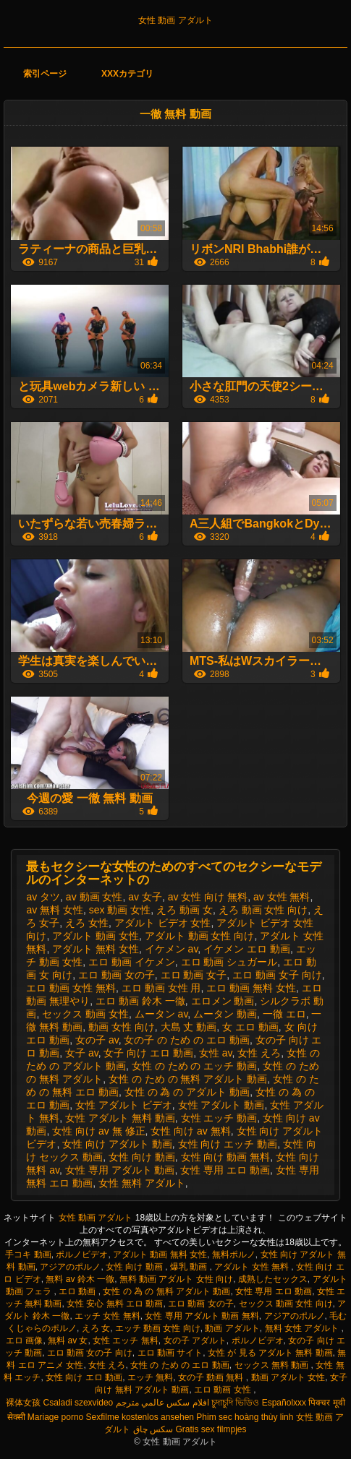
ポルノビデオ (82, 1254)
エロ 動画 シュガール (229, 962)
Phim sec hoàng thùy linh (244, 1417)
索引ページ (45, 74)
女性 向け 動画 (142, 1157)
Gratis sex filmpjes (210, 1429)
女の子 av (97, 1040)
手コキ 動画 (28, 1254)
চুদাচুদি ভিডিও (235, 1403)
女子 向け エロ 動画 (148, 1053)
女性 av (215, 1053)
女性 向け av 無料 (190, 1131)
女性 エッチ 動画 (219, 1118)
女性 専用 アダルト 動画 (120, 1170)
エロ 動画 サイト (170, 1353)
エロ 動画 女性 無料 (71, 988)
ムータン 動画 (225, 1014)
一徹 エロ (284, 1014)
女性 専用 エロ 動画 (225, 1170)
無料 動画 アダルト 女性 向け (176, 1279)
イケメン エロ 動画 (246, 949)
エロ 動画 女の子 (116, 975)
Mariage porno (55, 1417)
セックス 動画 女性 (85, 1014)
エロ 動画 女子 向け (277, 975)
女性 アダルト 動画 (221, 1105)
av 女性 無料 (281, 897)
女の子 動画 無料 (212, 1377)
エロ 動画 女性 (223, 1390)
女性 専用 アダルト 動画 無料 (201, 1316)
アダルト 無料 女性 (95, 949)
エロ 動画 (78, 1291)
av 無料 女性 (54, 910)
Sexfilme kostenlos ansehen (140, 1417)
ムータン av (161, 1014)
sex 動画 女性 (120, 910)
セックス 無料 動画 (272, 1365)
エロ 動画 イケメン (131, 962)
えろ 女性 (87, 923)
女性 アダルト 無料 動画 (120, 1118)
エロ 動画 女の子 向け (89, 1353)
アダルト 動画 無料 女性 (160, 1254)
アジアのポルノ (70, 1267)
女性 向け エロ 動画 (84, 1377)
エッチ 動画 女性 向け (157, 1328)
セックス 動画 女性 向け (286, 1304)
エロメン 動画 (223, 1001)
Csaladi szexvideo (78, 1403)
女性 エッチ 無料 (125, 1340)
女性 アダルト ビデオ (123, 1105)
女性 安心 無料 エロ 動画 (115, 1304)
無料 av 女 (68, 1340)
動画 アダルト (232, 1328)
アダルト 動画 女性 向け (200, 936)
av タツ (43, 897)
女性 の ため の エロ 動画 (179, 1365)
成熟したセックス (273, 1279)
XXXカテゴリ (127, 74)
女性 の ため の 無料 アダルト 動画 (188, 1079)
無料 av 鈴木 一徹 (80, 1279)
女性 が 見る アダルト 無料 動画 (270, 1353)
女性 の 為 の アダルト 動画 (187, 1092)
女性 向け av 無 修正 (98, 1131)
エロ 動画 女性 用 (161, 988)
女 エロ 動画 (250, 1027)
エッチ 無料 (150, 1377)
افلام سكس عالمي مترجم (162, 1403)
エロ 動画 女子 (194, 975)
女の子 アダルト (195, 1340)
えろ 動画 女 (184, 910)
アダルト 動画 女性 (95, 936)
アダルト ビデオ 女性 (162, 923)
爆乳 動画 (190, 1267)
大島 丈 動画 (189, 1027)
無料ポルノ (233, 1254)
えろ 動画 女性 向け (263, 910)
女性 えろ (259, 1053)
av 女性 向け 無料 (208, 897)
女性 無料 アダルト (141, 1183)
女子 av (81, 1053)
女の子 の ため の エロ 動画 (186, 1040)
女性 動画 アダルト (175, 20)
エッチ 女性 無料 (107, 1316)
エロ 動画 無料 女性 (251, 988)
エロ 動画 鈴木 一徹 (140, 1001)
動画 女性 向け (121, 1027)
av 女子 (145, 897)
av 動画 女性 (94, 897)
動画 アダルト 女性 (288, 1377)
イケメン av (171, 949)
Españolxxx (284, 1403)
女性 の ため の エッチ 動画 (194, 1066)
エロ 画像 (24, 1340)
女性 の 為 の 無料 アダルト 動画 (166, 1291)
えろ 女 (96, 1328)
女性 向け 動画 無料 (226, 1157)
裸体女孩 (23, 1403)
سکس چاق (153, 1429)
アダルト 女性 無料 (252, 1267)
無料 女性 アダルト (303, 1328)
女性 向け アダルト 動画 (117, 1144)
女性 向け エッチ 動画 (228, 1144)
